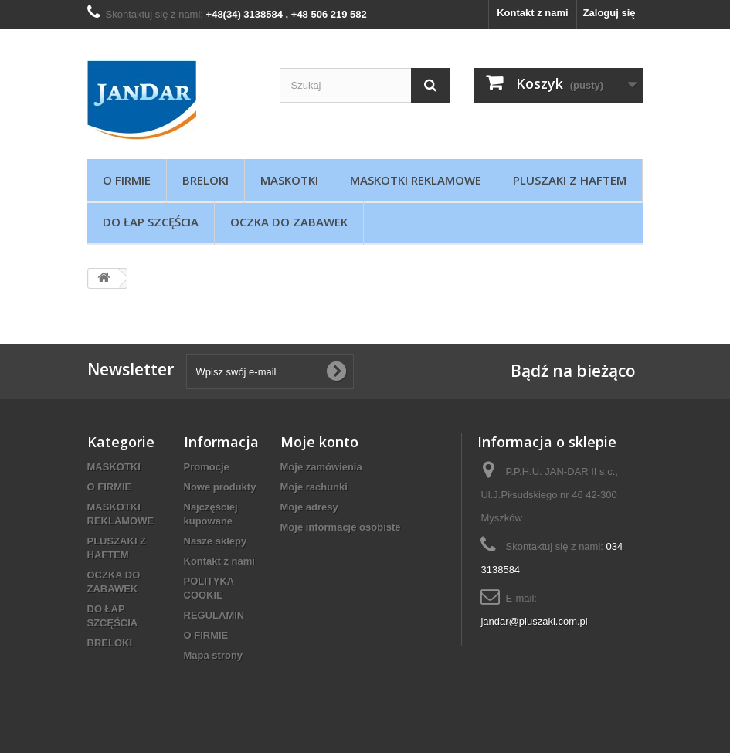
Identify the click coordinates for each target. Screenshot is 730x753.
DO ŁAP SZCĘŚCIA (151, 221)
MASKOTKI (289, 180)
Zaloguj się (609, 13)
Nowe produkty (220, 487)
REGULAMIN (214, 615)
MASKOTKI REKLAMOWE (415, 180)
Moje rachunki (314, 487)
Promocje (206, 467)
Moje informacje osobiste (340, 527)
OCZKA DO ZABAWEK (289, 221)
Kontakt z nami (532, 13)
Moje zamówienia (321, 467)
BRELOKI (205, 180)
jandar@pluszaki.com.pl (533, 621)
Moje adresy (309, 507)
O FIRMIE (127, 180)
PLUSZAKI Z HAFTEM (569, 180)
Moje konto (319, 441)
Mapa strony (213, 655)
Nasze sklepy (215, 541)
